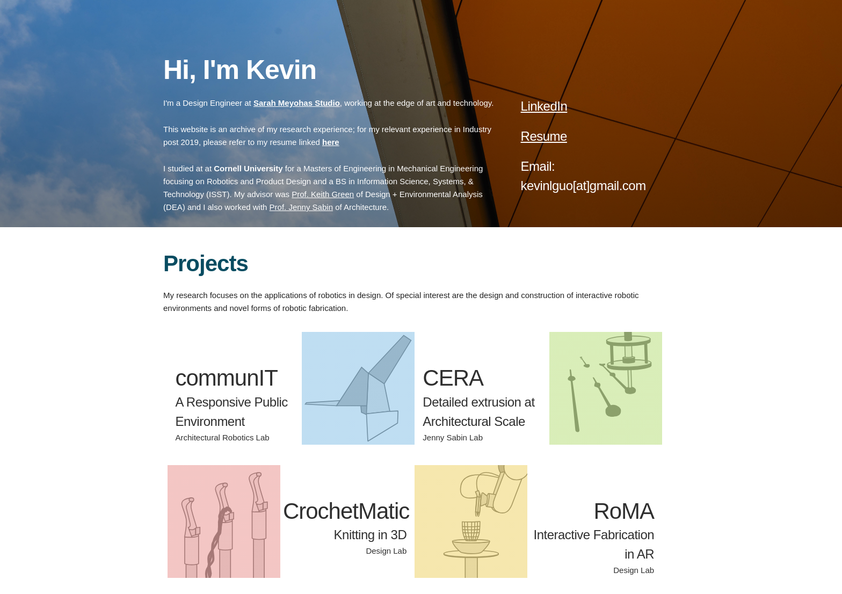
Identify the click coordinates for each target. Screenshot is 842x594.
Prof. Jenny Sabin (301, 207)
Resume (544, 136)
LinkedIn (544, 106)
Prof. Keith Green (323, 194)
